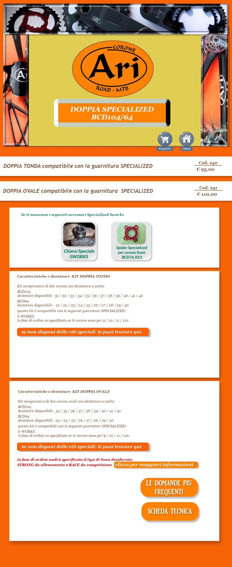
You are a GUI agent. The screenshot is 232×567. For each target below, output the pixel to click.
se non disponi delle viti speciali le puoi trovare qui (81, 332)
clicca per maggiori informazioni (152, 464)
